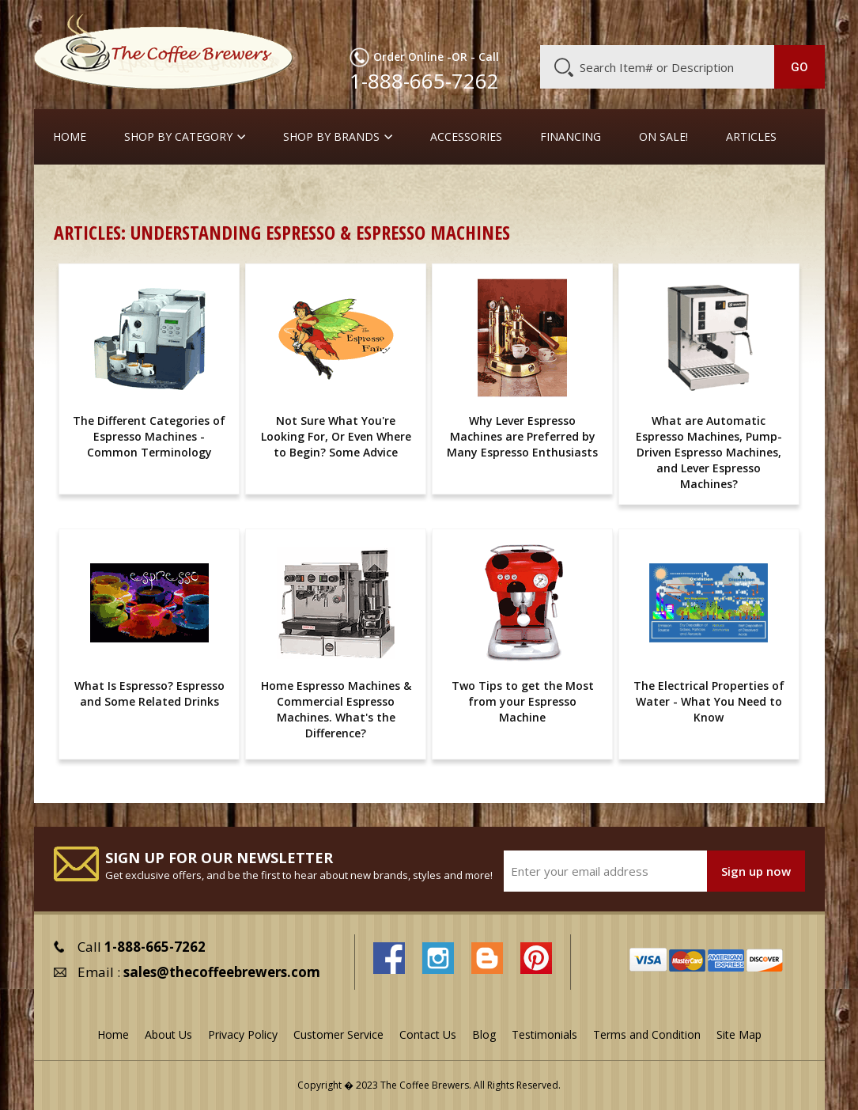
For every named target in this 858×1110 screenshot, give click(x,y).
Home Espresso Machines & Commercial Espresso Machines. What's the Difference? (336, 709)
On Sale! (663, 136)
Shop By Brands (331, 136)
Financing (570, 136)
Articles (751, 136)
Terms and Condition (647, 1034)
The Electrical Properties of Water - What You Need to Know (708, 701)
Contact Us (427, 1034)
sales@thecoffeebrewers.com (221, 972)
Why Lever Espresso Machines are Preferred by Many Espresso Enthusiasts (522, 436)
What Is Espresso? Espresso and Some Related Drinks (149, 693)
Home (69, 136)
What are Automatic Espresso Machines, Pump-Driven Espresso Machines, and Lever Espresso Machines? (709, 452)
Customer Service (628, 21)
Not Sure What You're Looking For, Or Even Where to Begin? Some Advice (336, 436)
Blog (699, 21)
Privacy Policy (243, 1034)
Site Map (739, 1034)
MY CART (798, 20)
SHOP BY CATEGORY (178, 136)
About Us (545, 21)
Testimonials (544, 1034)
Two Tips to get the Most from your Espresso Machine (523, 701)
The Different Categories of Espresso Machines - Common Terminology (149, 436)
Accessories (466, 136)
